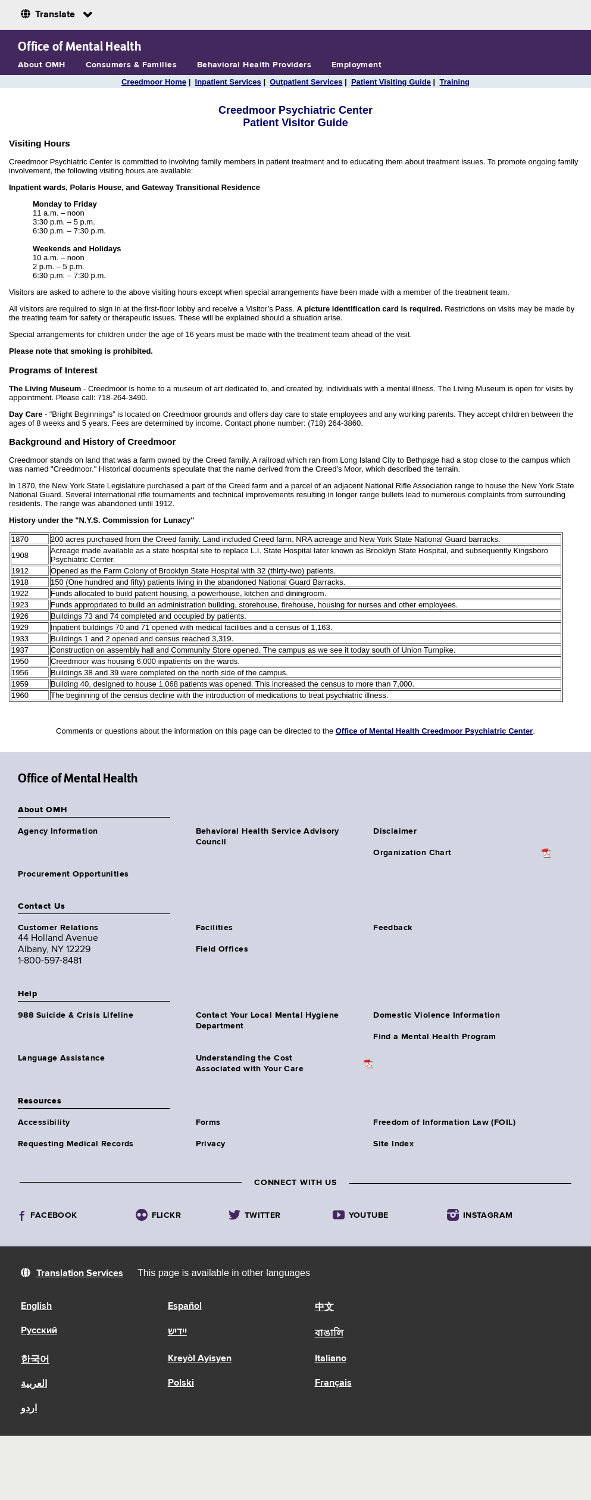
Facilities (214, 928)
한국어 (35, 1360)
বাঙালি (329, 1334)
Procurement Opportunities (73, 874)
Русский (39, 1331)
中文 (324, 1307)
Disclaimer (395, 831)
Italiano (330, 1359)
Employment (357, 65)
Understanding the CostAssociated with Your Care (250, 1063)
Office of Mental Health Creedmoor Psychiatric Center (434, 730)
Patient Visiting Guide (391, 81)
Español (185, 1306)
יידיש (177, 1332)
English (36, 1306)
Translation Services (79, 1273)
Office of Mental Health (79, 46)
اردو (29, 1409)
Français (333, 1383)
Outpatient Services (306, 81)
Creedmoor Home (153, 81)
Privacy (211, 1144)
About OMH (41, 65)
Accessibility (44, 1122)
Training (454, 81)
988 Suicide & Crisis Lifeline (75, 1015)
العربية (34, 1384)
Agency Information (58, 831)
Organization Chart (412, 853)
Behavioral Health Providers (254, 65)
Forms (208, 1122)
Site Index (393, 1144)
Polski (181, 1383)
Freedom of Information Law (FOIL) (444, 1122)
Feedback (392, 928)
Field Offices (222, 949)
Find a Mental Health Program (434, 1037)
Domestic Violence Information (436, 1015)
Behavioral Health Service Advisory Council (267, 836)
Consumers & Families (131, 65)
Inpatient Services (228, 81)
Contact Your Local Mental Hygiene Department (267, 1020)
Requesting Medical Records (76, 1144)
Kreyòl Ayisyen (200, 1359)
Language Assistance (61, 1058)
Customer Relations (58, 928)
